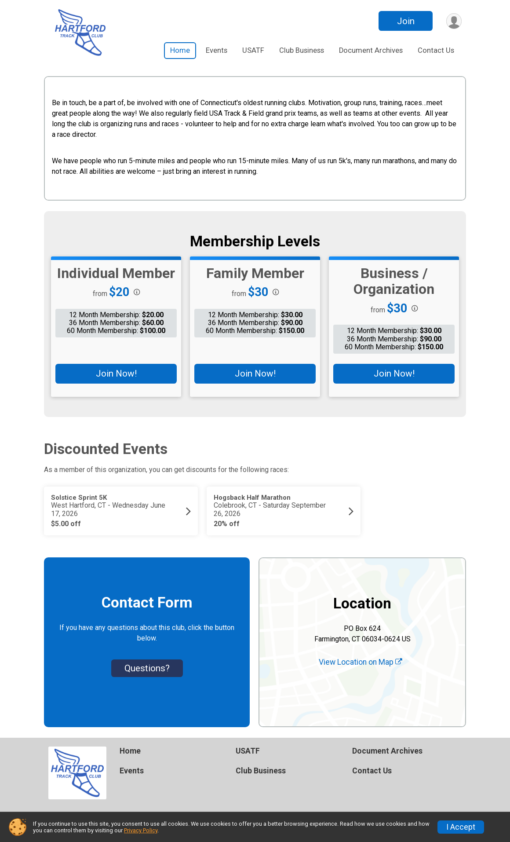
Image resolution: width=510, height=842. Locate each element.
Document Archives (371, 50)
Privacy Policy (140, 830)
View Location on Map (360, 662)
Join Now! (116, 373)
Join (405, 21)
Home (180, 50)
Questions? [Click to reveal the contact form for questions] (147, 668)
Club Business (301, 50)
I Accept (460, 827)
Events (216, 50)
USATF (253, 50)
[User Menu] (453, 21)
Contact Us (436, 50)
